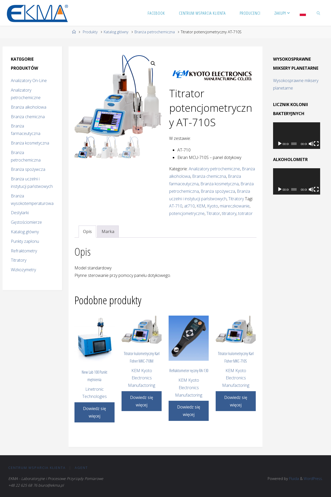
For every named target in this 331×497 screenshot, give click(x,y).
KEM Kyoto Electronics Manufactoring (141, 378)
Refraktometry (24, 251)
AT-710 (175, 206)
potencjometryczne (187, 213)
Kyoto (212, 206)
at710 (189, 206)
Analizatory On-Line (29, 80)
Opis (87, 231)
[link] (318, 13)
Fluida (292, 478)
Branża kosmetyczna (219, 184)
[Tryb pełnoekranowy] (316, 143)
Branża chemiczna (209, 176)
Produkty (90, 31)
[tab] (87, 232)
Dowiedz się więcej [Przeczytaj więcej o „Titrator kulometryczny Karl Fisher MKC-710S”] (235, 401)
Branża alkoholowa (28, 107)
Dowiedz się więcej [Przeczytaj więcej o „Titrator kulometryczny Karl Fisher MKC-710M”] (141, 401)
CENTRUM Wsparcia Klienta (37, 467)
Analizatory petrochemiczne (214, 169)
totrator (245, 213)
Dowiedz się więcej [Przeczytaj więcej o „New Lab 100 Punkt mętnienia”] (94, 412)
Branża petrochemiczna (154, 31)
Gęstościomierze (26, 222)
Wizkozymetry (23, 269)
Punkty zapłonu (25, 241)
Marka (108, 231)
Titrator (213, 213)
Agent (81, 467)
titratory (229, 213)
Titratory (236, 199)
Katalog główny (116, 31)
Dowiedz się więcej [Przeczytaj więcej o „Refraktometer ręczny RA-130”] (188, 410)
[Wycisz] (311, 143)
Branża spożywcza (218, 191)
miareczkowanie (235, 206)
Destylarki (20, 212)
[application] (296, 135)
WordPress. (313, 478)
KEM (201, 206)
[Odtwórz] (279, 143)
